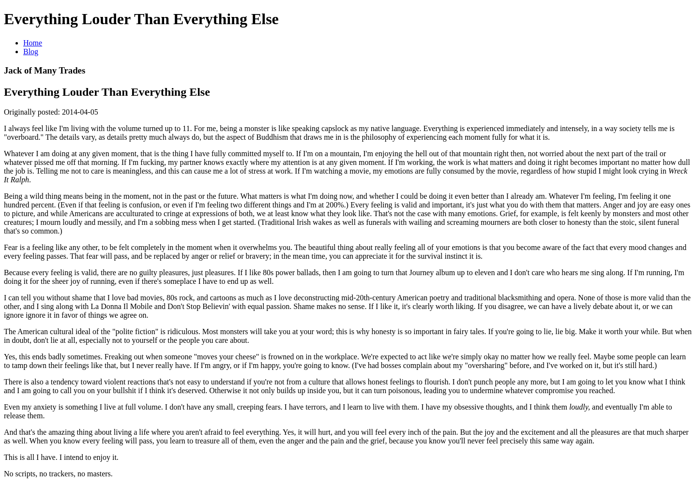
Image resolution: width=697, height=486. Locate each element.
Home (32, 43)
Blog (30, 51)
